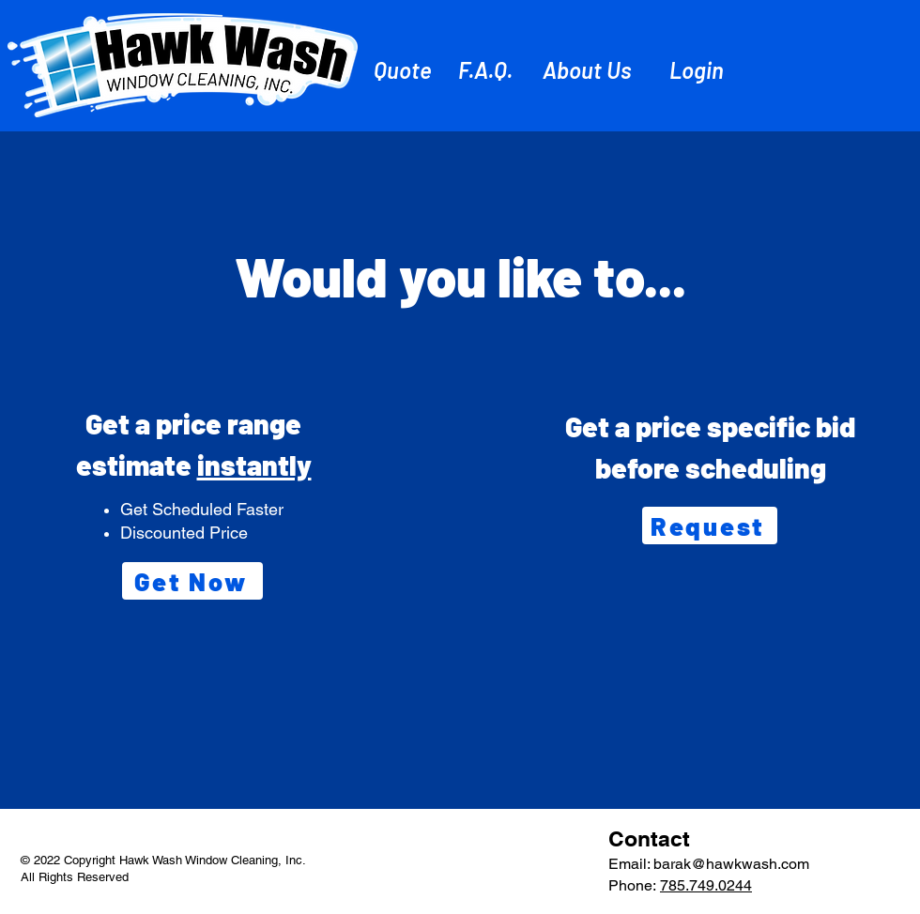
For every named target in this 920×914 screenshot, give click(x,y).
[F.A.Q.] (487, 69)
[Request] (709, 525)
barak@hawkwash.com (731, 864)
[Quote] (404, 69)
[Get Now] (192, 581)
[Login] (698, 69)
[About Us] (589, 69)
